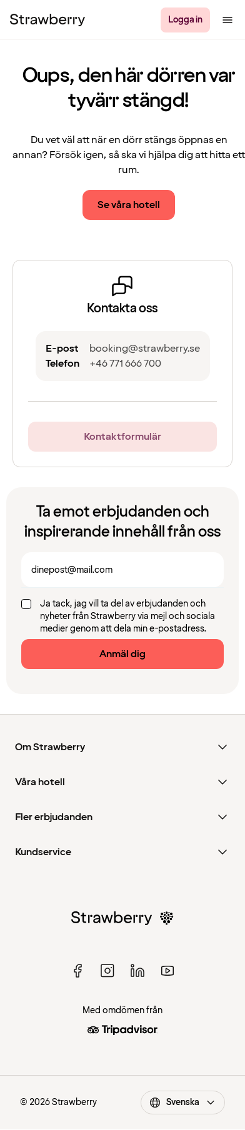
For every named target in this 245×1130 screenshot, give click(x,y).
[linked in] (137, 970)
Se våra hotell (129, 205)
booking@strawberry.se (144, 348)
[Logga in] (185, 19)
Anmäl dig (122, 654)
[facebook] (77, 970)
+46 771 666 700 (125, 363)
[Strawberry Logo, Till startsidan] (47, 20)
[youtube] (167, 970)
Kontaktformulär (122, 437)
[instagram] (107, 970)
